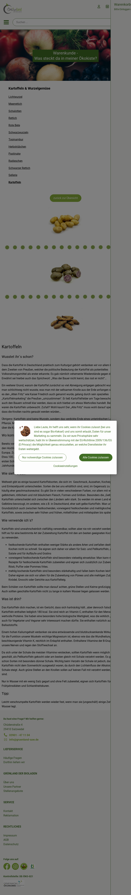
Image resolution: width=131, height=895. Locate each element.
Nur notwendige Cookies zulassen (42, 457)
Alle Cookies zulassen (96, 457)
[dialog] (65, 447)
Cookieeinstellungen (65, 466)
